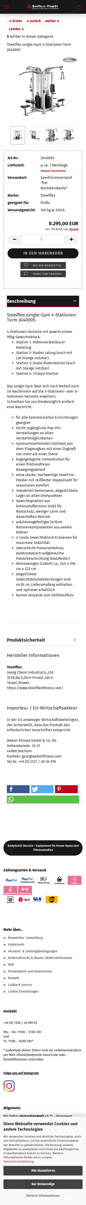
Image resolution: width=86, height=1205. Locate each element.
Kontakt (13, 978)
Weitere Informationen (43, 1196)
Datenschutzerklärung (18, 1161)
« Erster (15, 21)
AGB (11, 965)
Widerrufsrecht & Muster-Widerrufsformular (40, 958)
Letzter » (16, 29)
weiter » (52, 21)
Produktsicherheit (26, 640)
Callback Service (20, 985)
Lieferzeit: (16, 165)
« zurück (34, 21)
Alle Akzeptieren (43, 1171)
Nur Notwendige (43, 1184)
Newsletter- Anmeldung (25, 938)
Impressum (16, 944)
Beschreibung (21, 301)
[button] (14, 240)
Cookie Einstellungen (23, 991)
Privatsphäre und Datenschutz (30, 971)
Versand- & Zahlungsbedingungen (32, 951)
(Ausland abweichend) (53, 170)
